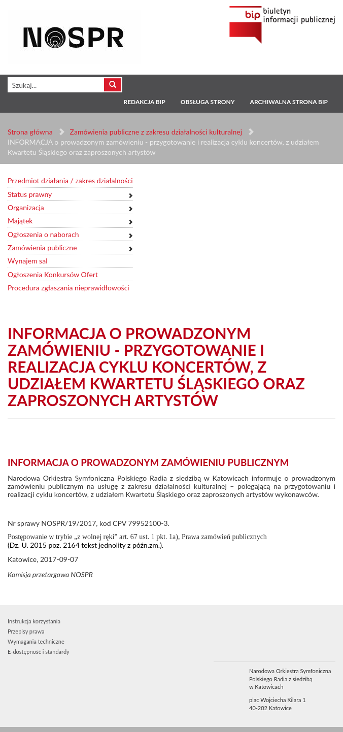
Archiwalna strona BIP (289, 102)
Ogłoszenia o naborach (43, 234)
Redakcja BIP (144, 102)
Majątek (20, 220)
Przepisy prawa (26, 631)
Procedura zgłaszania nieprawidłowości (68, 287)
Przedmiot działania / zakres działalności (70, 180)
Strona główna (30, 131)
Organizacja (26, 207)
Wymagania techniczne (36, 641)
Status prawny (30, 194)
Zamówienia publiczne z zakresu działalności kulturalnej (156, 131)
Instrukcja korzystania (34, 621)
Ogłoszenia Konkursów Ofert (53, 274)
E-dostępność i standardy (39, 651)
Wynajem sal (27, 260)
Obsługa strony (208, 102)
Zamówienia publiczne (42, 247)
